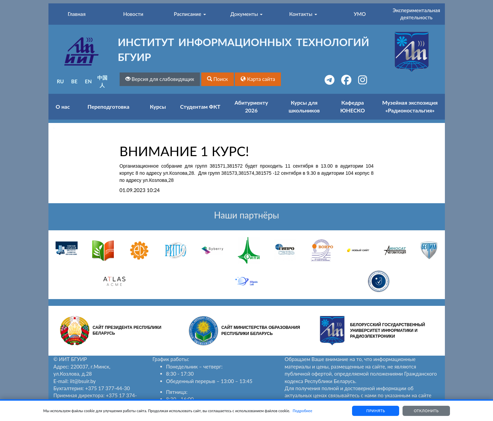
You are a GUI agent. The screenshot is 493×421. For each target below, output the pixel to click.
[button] (217, 79)
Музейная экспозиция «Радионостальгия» (410, 106)
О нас (63, 106)
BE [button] (74, 81)
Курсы (158, 106)
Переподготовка (108, 106)
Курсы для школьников (304, 106)
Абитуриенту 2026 (251, 106)
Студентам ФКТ (200, 106)
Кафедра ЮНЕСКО (352, 106)
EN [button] (88, 81)
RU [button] (60, 81)
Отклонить (426, 410)
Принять (375, 410)
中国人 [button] (102, 81)
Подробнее (302, 410)
